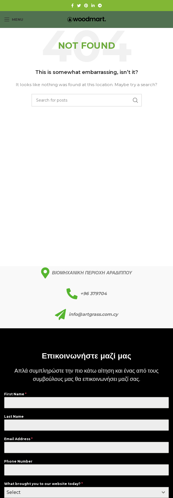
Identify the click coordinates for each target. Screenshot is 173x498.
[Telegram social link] (99, 5)
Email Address (18, 439)
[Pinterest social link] (86, 5)
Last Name (14, 416)
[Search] (86, 100)
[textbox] (81, 492)
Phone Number (18, 461)
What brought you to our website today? (43, 484)
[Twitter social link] (78, 5)
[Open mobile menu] (13, 19)
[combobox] (86, 492)
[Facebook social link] (72, 5)
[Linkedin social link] (93, 5)
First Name (15, 394)
